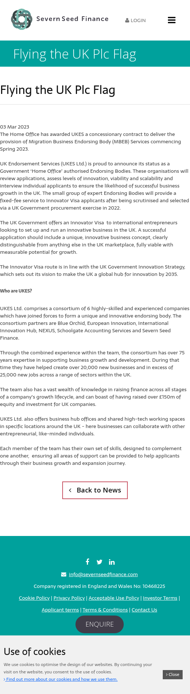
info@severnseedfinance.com (103, 574)
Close (172, 674)
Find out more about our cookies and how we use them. (60, 679)
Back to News (95, 490)
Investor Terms (160, 598)
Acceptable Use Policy (114, 598)
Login (135, 20)
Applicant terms (60, 610)
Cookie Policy (34, 598)
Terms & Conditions (105, 610)
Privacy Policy (69, 598)
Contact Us (144, 610)
